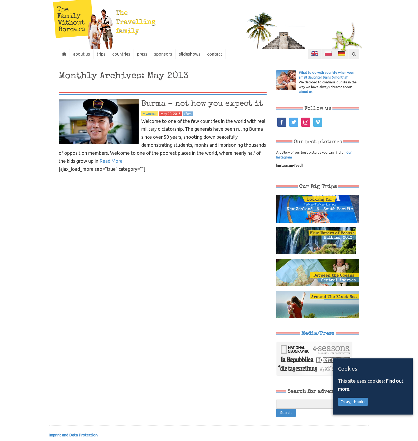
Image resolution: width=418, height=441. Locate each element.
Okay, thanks (352, 401)
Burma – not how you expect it (202, 104)
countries (121, 54)
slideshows (189, 54)
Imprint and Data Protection (73, 435)
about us (81, 54)
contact (214, 54)
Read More (111, 161)
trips (101, 54)
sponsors (163, 54)
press (142, 54)
